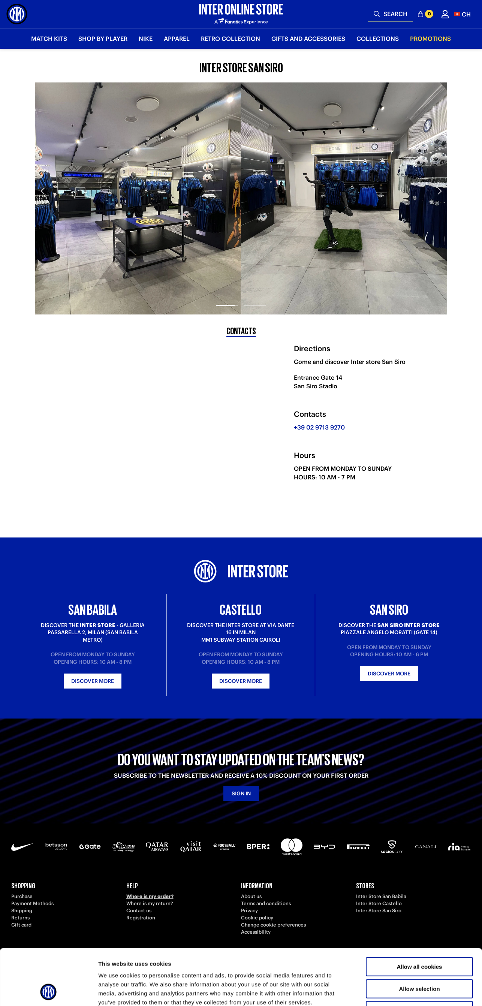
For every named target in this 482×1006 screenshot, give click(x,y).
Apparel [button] (177, 38)
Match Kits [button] (49, 38)
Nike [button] (146, 38)
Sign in (241, 793)
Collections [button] (377, 38)
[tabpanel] (241, 198)
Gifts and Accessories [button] (308, 38)
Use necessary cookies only (419, 958)
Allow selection (419, 936)
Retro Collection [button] (230, 38)
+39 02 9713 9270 (319, 427)
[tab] (227, 299)
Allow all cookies (419, 914)
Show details (393, 991)
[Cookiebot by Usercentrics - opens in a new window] (48, 991)
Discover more (92, 681)
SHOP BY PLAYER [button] (102, 38)
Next (439, 190)
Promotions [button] (430, 38)
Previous (42, 190)
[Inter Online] (17, 14)
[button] (462, 14)
